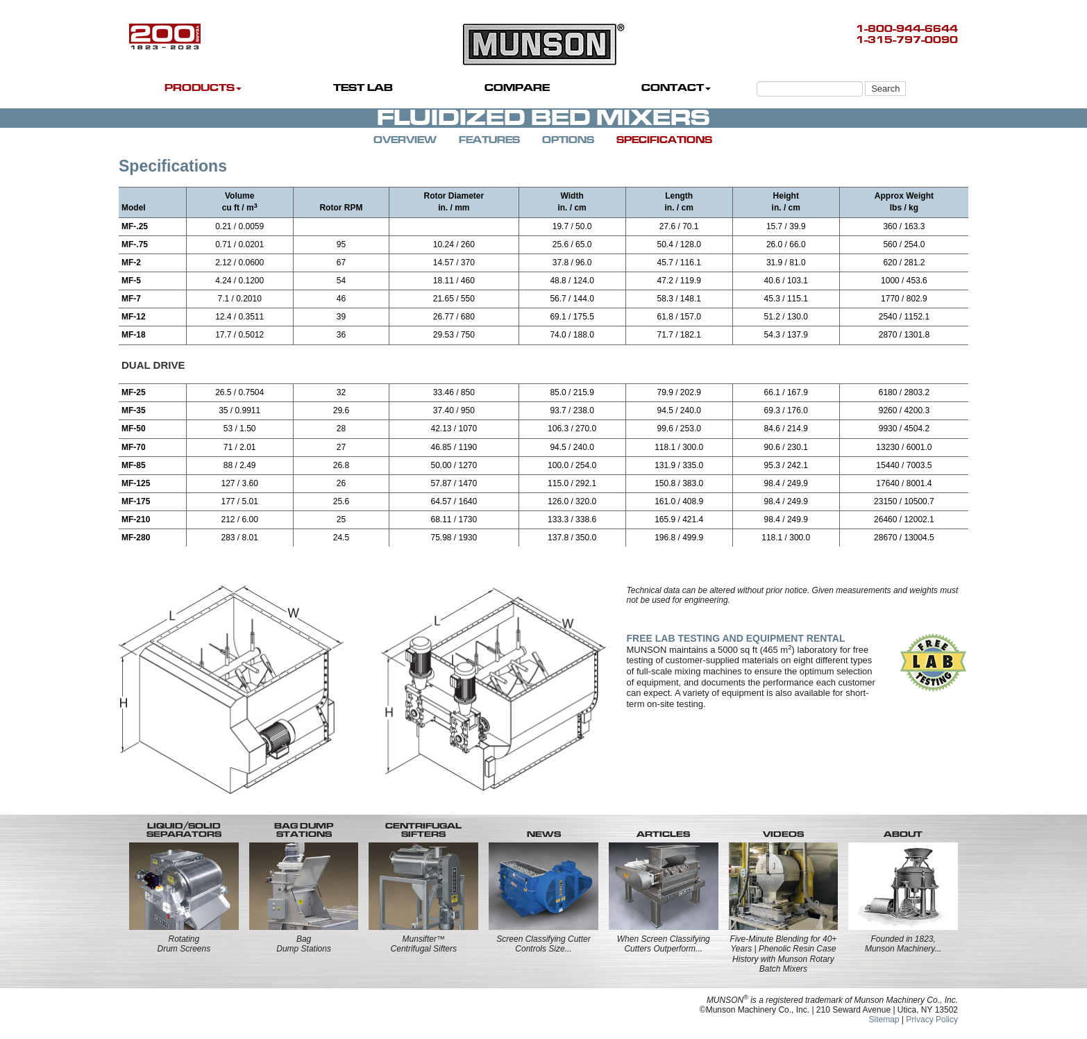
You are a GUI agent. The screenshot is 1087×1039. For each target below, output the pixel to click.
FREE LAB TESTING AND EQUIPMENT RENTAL (736, 638)
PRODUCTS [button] (203, 87)
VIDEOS (783, 834)
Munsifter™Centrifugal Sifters (424, 944)
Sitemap (883, 1019)
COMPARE (517, 87)
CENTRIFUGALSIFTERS (423, 830)
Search (885, 88)
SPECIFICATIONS (664, 140)
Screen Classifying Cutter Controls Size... (543, 944)
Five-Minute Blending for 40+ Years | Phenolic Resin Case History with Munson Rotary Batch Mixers (783, 954)
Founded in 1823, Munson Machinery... (903, 944)
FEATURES (489, 140)
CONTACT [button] (676, 87)
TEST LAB (363, 87)
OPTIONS (568, 140)
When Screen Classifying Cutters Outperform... (663, 944)
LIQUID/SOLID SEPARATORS (183, 830)
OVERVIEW (405, 140)
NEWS (544, 834)
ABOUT (903, 834)
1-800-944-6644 (907, 29)
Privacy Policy (932, 1019)
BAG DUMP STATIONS (303, 830)
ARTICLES (663, 834)
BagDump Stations (303, 944)
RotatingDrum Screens (184, 944)
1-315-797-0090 (907, 40)
